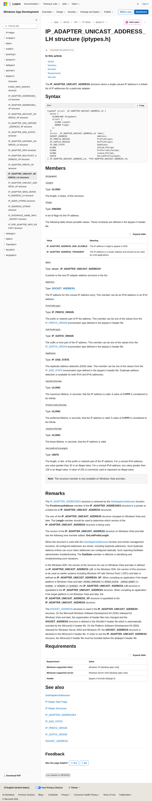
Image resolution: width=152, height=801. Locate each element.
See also (52, 77)
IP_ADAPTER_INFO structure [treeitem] (22, 150)
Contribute (53, 795)
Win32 (66, 22)
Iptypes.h (100, 22)
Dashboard (141, 12)
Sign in (145, 4)
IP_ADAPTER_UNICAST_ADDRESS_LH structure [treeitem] (22, 176)
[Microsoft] (5, 4)
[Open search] (138, 4)
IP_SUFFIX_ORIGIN (56, 346)
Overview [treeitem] (12, 81)
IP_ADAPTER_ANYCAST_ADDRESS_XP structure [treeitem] (22, 116)
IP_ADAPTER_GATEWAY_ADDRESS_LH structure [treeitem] (22, 143)
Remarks (52, 69)
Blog (40, 795)
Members (52, 65)
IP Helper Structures (56, 708)
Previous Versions (26, 795)
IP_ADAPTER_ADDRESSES (65, 501)
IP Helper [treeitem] (10, 32)
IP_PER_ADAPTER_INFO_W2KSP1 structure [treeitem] (22, 226)
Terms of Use (109, 795)
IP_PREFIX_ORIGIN (56, 323)
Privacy (64, 795)
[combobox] (20, 26)
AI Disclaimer (8, 795)
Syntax (51, 61)
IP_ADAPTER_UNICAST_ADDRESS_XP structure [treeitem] (22, 185)
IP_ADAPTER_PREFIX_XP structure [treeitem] (21, 166)
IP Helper (86, 22)
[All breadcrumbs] (48, 22)
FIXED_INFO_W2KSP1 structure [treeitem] (19, 89)
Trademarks (124, 795)
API (75, 22)
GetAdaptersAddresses (123, 501)
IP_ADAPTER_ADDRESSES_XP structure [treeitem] (22, 107)
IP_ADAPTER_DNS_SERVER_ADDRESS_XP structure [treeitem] (22, 125)
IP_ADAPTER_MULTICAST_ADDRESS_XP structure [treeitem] (22, 157)
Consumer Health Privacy (86, 795)
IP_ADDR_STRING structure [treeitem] (21, 201)
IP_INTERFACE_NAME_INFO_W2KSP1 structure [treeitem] (22, 217)
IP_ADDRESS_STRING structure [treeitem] (19, 208)
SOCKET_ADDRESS (63, 288)
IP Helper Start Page (56, 702)
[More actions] (144, 22)
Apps (56, 22)
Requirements (54, 73)
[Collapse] (36, 20)
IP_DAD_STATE (54, 370)
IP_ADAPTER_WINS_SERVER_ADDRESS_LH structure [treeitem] (22, 194)
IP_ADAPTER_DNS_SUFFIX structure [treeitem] (21, 134)
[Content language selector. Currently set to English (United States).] (16, 787)
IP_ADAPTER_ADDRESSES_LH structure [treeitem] (22, 98)
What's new (125, 12)
